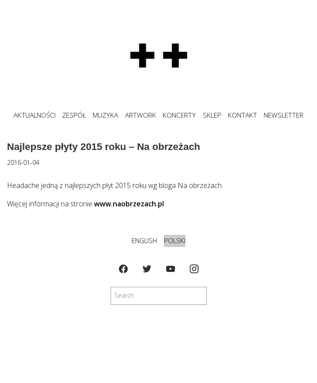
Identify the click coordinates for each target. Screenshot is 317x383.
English (144, 240)
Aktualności (35, 115)
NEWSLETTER (283, 115)
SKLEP (212, 115)
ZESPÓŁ (74, 115)
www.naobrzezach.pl (129, 204)
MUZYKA (105, 115)
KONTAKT (242, 115)
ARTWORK (140, 115)
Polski (174, 240)
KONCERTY (179, 115)
